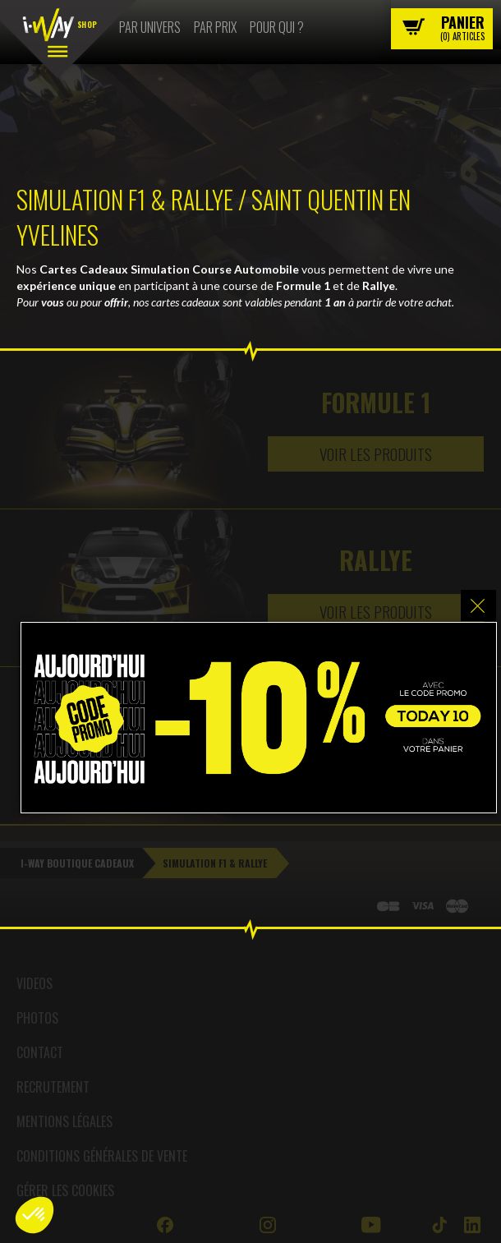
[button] (34, 1215)
